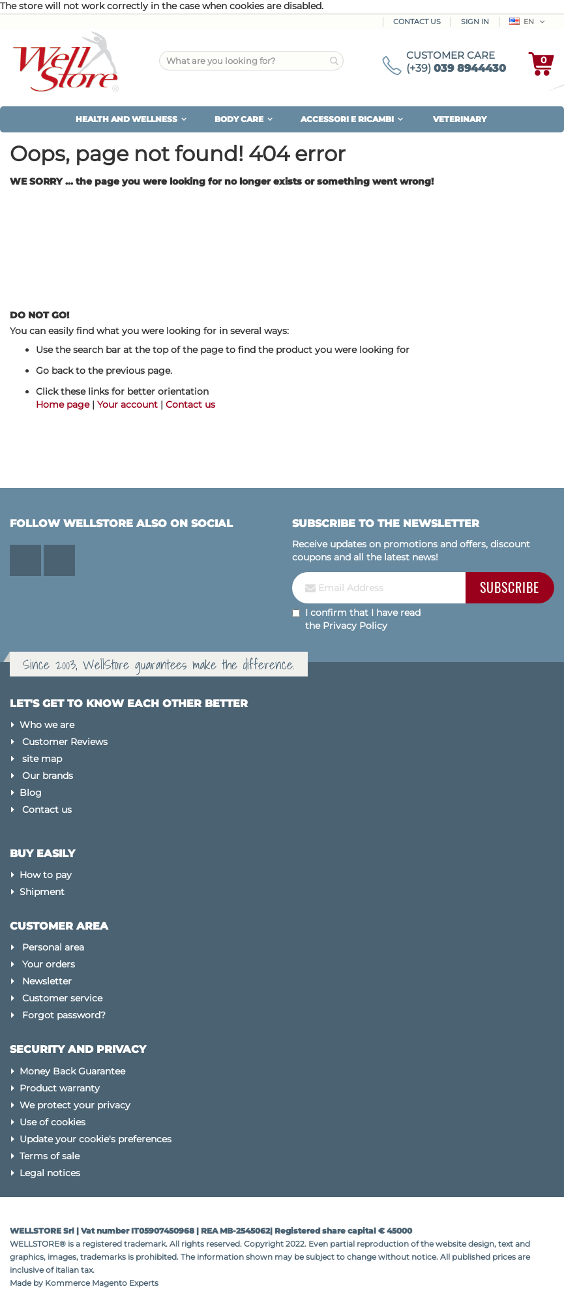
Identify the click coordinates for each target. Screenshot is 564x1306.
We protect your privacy (75, 1105)
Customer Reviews (65, 742)
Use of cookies (52, 1122)
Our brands (47, 776)
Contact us (190, 404)
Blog (31, 792)
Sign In (475, 21)
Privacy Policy (355, 625)
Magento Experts (125, 1283)
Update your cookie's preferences (95, 1139)
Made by (27, 1283)
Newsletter (47, 981)
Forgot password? (64, 1015)
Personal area (53, 947)
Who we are (47, 725)
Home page (62, 404)
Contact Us (417, 21)
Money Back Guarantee (72, 1071)
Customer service (62, 998)
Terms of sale (50, 1156)
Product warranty (60, 1088)
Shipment (42, 892)
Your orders (48, 964)
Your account (127, 404)
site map (42, 759)
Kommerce (67, 1283)
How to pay (46, 875)
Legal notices (50, 1173)
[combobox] (251, 60)
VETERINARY (459, 119)
